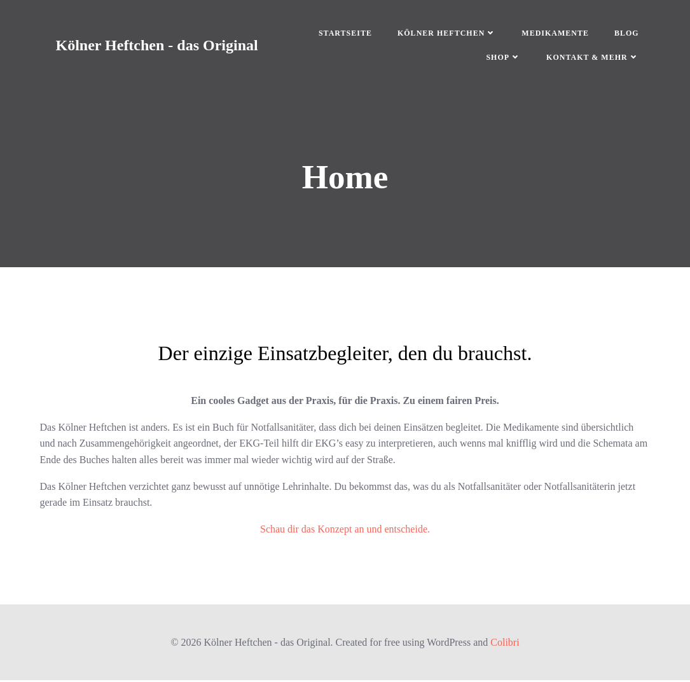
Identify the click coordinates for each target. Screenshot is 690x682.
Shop (500, 58)
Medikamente (552, 34)
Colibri (504, 644)
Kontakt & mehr (589, 58)
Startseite (342, 34)
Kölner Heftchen (443, 34)
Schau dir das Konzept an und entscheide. (345, 531)
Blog (623, 34)
